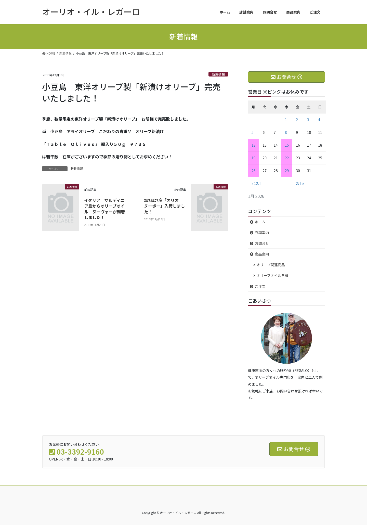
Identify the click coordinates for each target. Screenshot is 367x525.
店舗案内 (262, 232)
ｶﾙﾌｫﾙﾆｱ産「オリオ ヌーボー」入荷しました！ (164, 206)
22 (287, 157)
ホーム (260, 221)
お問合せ (262, 243)
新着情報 (218, 74)
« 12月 (256, 183)
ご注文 (260, 286)
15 (287, 145)
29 (287, 170)
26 (254, 170)
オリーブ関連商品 (271, 264)
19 (254, 157)
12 (254, 145)
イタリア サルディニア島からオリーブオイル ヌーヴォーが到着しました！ (104, 208)
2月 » (300, 183)
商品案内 (262, 254)
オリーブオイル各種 (273, 275)
